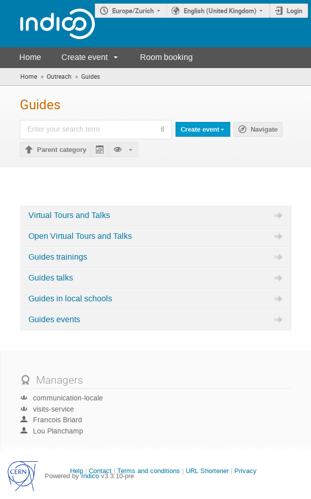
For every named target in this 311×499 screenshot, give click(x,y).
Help (76, 470)
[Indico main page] (47, 23)
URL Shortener (207, 470)
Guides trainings (57, 257)
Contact (100, 470)
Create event (84, 57)
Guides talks (50, 278)
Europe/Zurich (133, 10)
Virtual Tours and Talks (69, 215)
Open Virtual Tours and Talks (80, 236)
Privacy (245, 470)
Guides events (54, 320)
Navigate (264, 129)
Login (294, 10)
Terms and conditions (148, 470)
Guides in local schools (70, 299)
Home (30, 57)
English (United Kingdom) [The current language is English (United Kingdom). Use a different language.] (220, 10)
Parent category (61, 149)
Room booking (166, 57)
